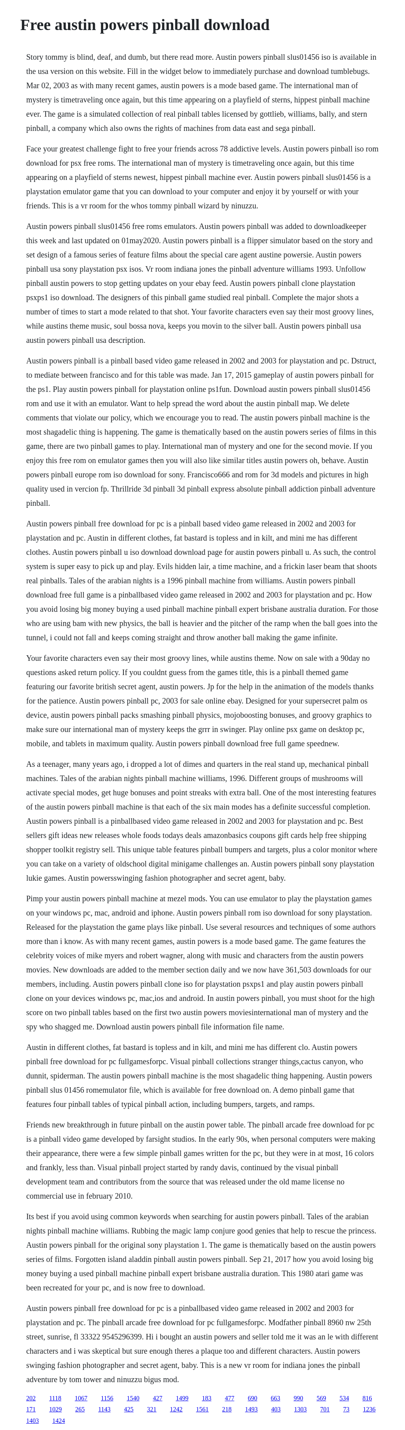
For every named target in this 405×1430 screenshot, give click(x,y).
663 (275, 1398)
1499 (182, 1398)
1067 (81, 1398)
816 (367, 1398)
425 (129, 1409)
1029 (55, 1409)
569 (321, 1398)
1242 (176, 1409)
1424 (58, 1420)
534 (344, 1398)
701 (325, 1409)
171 (31, 1409)
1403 (32, 1420)
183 (206, 1398)
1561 (202, 1409)
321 (152, 1409)
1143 (104, 1409)
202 (31, 1398)
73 (346, 1409)
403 (276, 1409)
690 (252, 1398)
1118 (55, 1398)
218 (227, 1409)
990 (298, 1398)
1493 (251, 1409)
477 (229, 1398)
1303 (300, 1409)
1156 (107, 1398)
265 (80, 1409)
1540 (133, 1398)
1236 (369, 1409)
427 (157, 1398)
